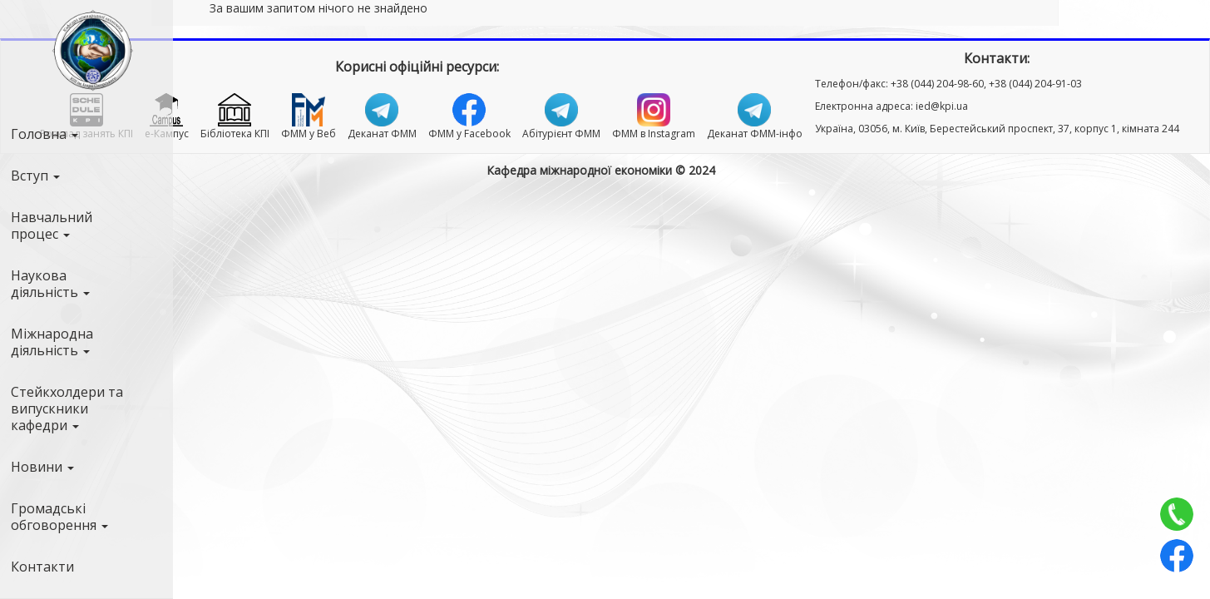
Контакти (42, 566)
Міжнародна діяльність (52, 341)
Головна (44, 134)
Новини (42, 467)
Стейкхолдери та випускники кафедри (67, 408)
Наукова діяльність (50, 283)
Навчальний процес (51, 225)
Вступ (35, 175)
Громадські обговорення (59, 516)
